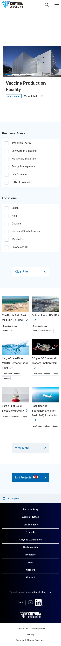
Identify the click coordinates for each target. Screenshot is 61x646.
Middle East (18, 239)
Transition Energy (21, 143)
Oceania (16, 223)
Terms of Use (22, 629)
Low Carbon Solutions (24, 150)
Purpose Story (30, 509)
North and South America (26, 231)
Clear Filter (30, 271)
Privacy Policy (38, 629)
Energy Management (23, 166)
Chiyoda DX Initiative (30, 539)
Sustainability (30, 547)
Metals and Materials (24, 158)
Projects (30, 532)
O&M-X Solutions (21, 182)
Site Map (30, 634)
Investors (30, 554)
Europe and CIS (20, 247)
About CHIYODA (30, 517)
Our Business (30, 524)
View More (30, 448)
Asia (14, 215)
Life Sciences (19, 174)
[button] (55, 70)
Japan (15, 207)
